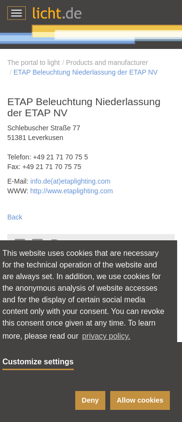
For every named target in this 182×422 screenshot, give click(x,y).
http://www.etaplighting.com (71, 191)
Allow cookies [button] (140, 400)
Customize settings (38, 362)
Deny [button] (90, 400)
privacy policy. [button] (106, 336)
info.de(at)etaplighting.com (70, 181)
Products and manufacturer (107, 62)
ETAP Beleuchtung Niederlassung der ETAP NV (86, 72)
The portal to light (33, 62)
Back (14, 217)
